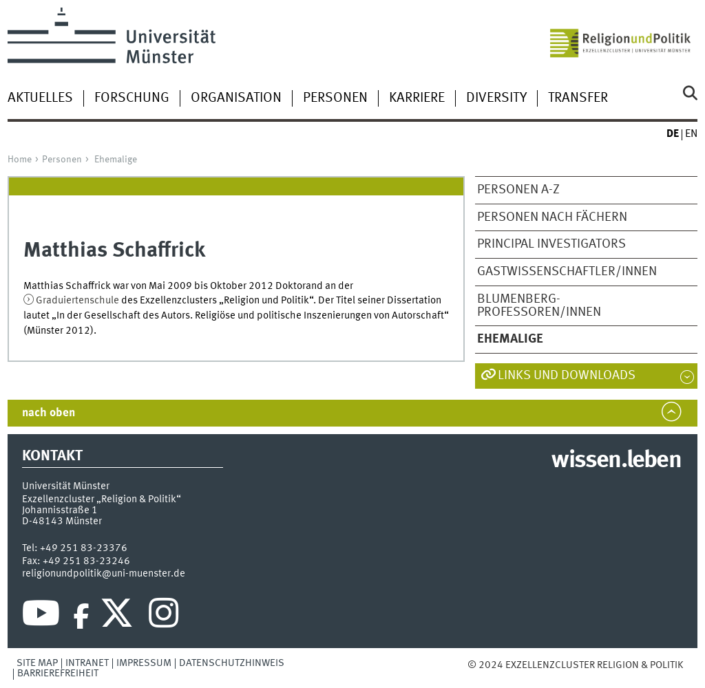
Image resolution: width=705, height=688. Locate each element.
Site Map (37, 663)
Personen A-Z (518, 190)
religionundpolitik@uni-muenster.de (103, 573)
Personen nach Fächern (552, 217)
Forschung (131, 98)
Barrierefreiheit (57, 673)
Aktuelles (40, 98)
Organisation (236, 98)
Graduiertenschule (78, 300)
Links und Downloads (566, 375)
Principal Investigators (551, 244)
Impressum (143, 663)
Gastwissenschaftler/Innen (567, 272)
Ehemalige (115, 159)
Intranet (87, 663)
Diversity (496, 98)
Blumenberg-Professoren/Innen (539, 306)
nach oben (48, 413)
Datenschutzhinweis (231, 663)
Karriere (417, 98)
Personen (335, 98)
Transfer (578, 98)
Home (20, 159)
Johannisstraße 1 (60, 510)
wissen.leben (615, 461)
